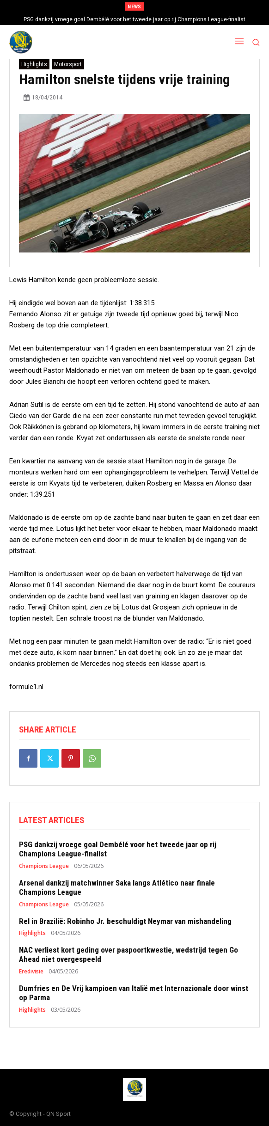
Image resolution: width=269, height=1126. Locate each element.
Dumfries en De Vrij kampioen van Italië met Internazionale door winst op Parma (133, 993)
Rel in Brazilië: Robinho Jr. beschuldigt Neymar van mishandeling (125, 921)
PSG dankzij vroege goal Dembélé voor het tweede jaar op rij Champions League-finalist (134, 19)
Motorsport (68, 64)
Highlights (34, 64)
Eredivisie (31, 971)
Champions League (44, 866)
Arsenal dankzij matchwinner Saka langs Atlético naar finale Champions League (117, 887)
